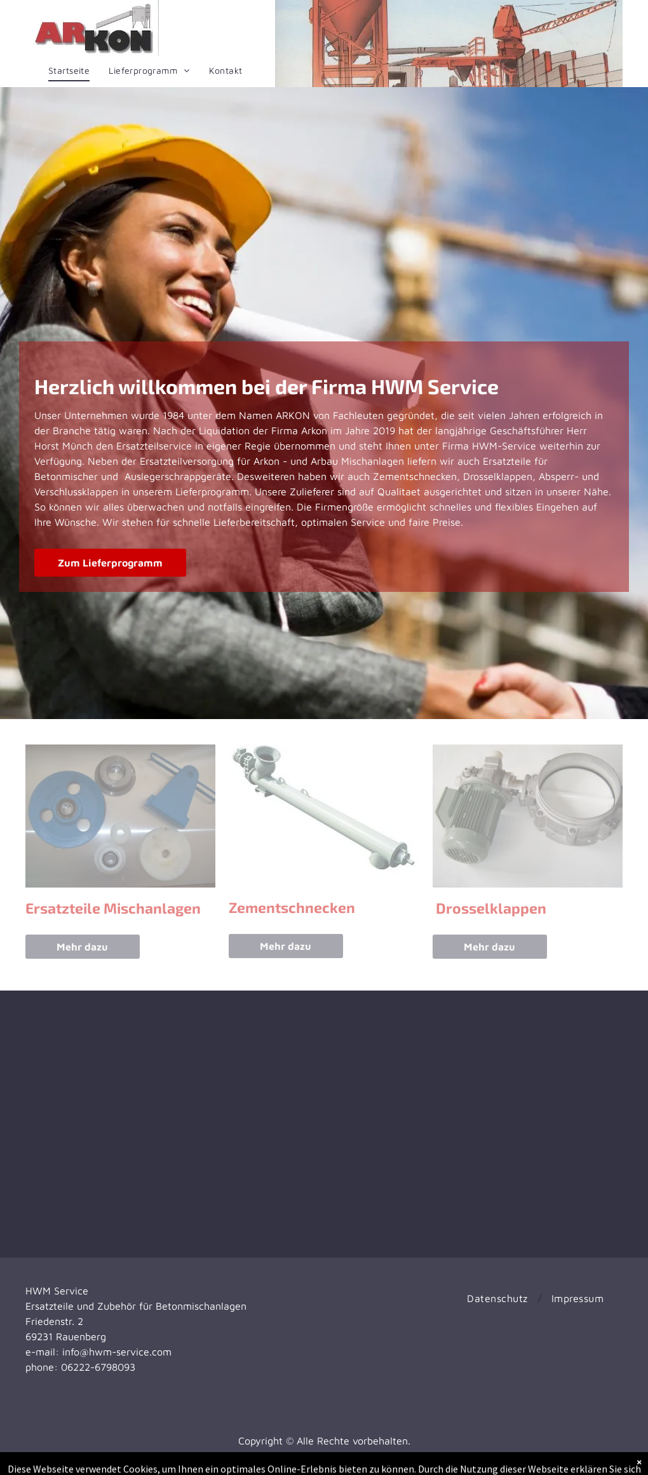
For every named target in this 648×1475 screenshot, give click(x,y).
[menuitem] (69, 70)
